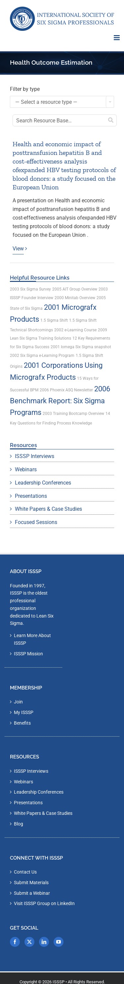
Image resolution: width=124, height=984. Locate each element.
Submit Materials (31, 882)
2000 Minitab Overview (75, 297)
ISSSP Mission (28, 653)
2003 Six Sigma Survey (30, 289)
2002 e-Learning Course (75, 330)
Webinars (26, 469)
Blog (18, 823)
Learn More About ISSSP (32, 639)
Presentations (31, 496)
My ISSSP (23, 712)
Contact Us (25, 872)
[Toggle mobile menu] (117, 37)
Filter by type (25, 89)
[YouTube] (58, 942)
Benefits (22, 723)
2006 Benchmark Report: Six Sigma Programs (60, 401)
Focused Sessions (36, 522)
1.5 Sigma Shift (54, 320)
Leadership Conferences (43, 483)
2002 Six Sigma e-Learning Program (42, 355)
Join (18, 701)
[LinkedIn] (44, 942)
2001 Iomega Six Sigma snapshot (81, 347)
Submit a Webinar (32, 893)
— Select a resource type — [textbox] (46, 102)
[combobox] (62, 102)
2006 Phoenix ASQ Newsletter (66, 390)
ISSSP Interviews (34, 456)
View (18, 248)
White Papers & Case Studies (48, 509)
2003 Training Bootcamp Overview (73, 413)
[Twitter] (29, 942)
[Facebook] (15, 942)
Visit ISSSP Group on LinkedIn (44, 903)
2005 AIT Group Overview (74, 289)
